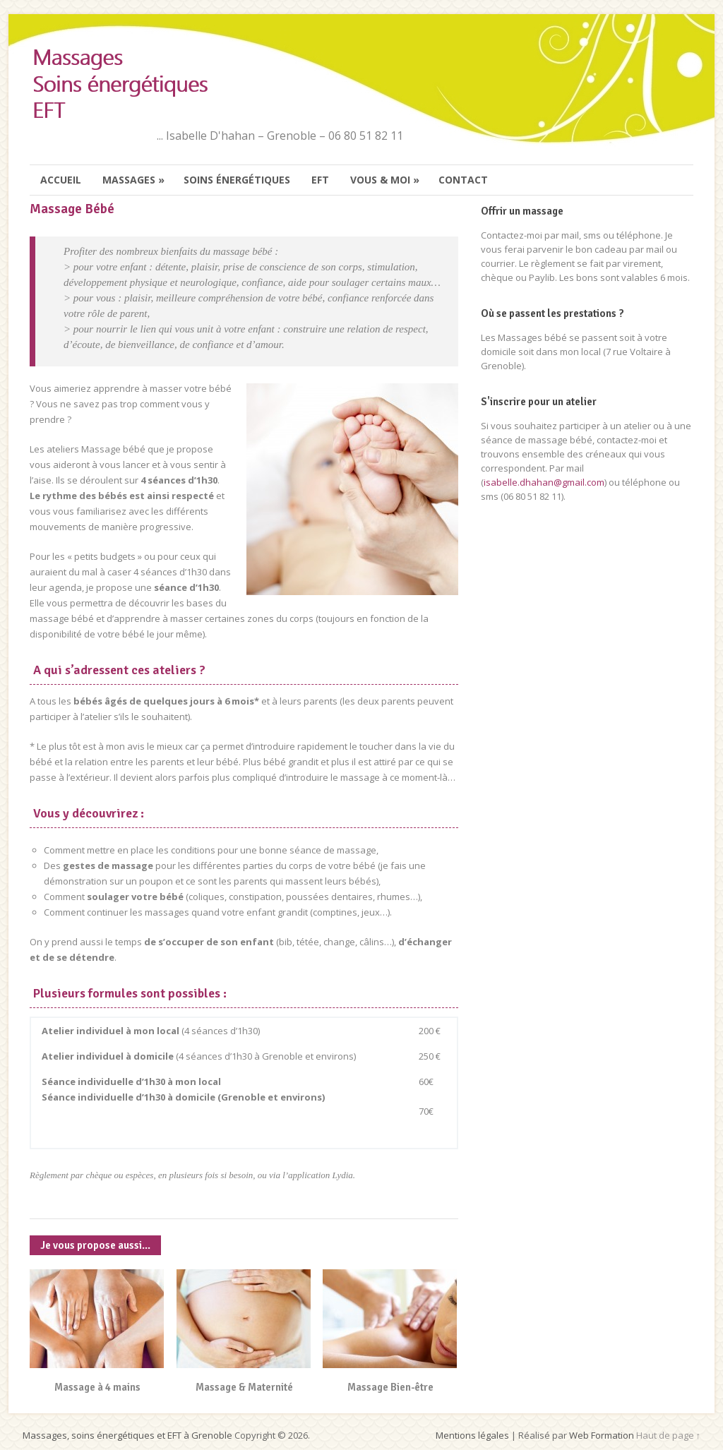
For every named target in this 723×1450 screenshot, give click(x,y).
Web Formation (601, 1435)
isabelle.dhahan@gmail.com (544, 482)
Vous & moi (385, 180)
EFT (320, 179)
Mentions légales (472, 1435)
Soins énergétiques (237, 179)
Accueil (60, 179)
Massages (134, 180)
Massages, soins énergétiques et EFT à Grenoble (127, 1435)
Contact (463, 179)
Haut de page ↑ (668, 1435)
